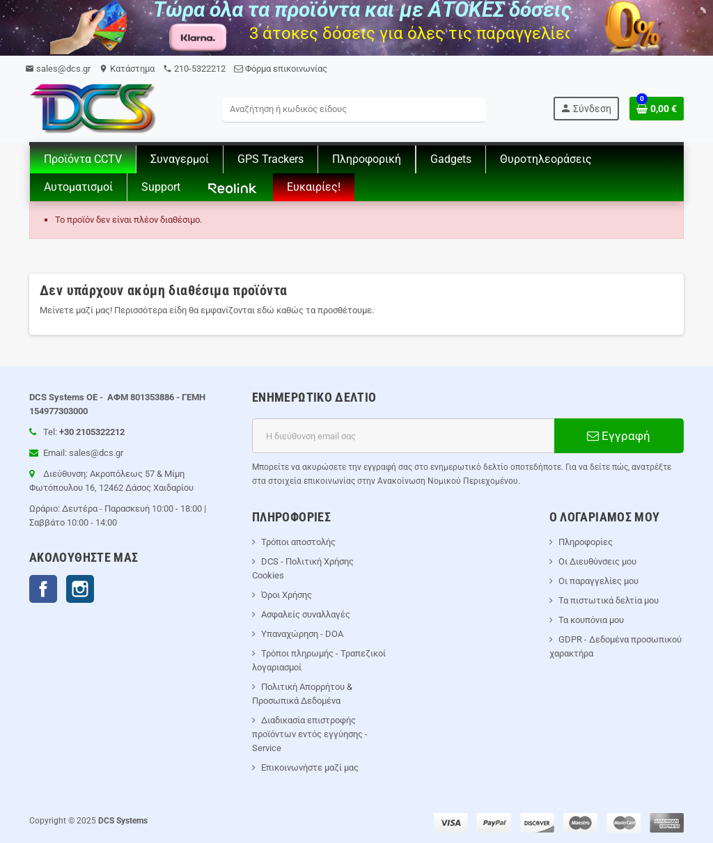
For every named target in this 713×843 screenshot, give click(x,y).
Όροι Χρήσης (286, 595)
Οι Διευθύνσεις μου (597, 561)
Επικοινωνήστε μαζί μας (310, 767)
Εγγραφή (618, 436)
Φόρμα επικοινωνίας (280, 68)
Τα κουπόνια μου (591, 620)
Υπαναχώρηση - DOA (302, 634)
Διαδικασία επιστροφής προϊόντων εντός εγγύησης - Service (310, 734)
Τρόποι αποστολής (298, 542)
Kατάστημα (127, 68)
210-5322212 (194, 68)
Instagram (80, 589)
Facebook (43, 589)
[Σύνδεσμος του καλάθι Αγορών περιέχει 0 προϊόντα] (656, 108)
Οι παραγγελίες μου (598, 581)
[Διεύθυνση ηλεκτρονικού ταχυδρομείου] (403, 435)
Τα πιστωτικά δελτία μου (608, 600)
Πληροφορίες (585, 542)
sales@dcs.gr (58, 68)
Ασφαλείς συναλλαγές (305, 614)
